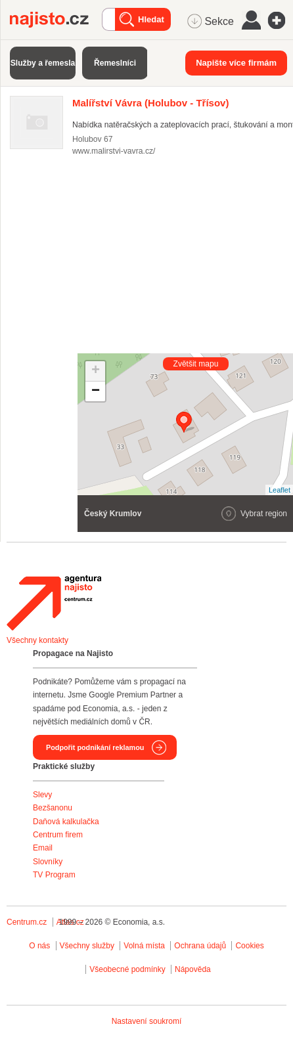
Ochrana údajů (200, 945)
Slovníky (47, 861)
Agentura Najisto (54, 602)
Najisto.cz (56, 20)
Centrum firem (58, 834)
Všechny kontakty (37, 640)
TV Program (54, 874)
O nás (39, 945)
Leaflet (279, 490)
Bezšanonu (52, 807)
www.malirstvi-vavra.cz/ (113, 151)
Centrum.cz (27, 922)
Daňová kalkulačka (66, 821)
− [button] (95, 391)
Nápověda (193, 969)
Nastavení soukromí (147, 1021)
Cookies (249, 945)
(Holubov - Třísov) (150, 102)
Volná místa (144, 945)
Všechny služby (88, 945)
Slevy (42, 794)
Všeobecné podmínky (127, 969)
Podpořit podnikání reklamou (95, 747)
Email (43, 847)
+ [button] (95, 371)
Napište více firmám (236, 63)
